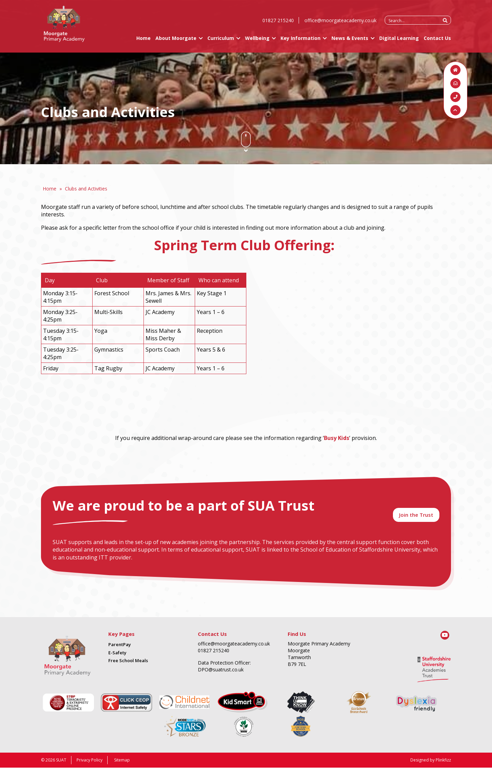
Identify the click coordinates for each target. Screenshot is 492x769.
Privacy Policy (89, 761)
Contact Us (437, 42)
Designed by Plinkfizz (430, 761)
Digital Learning (399, 42)
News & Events (349, 42)
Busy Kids (336, 438)
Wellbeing (257, 42)
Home (143, 42)
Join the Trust (416, 515)
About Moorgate (175, 42)
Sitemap (122, 761)
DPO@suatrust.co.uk (221, 671)
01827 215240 (278, 24)
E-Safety (117, 654)
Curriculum (220, 42)
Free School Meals (128, 662)
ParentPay (119, 646)
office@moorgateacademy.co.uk (340, 24)
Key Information (300, 42)
